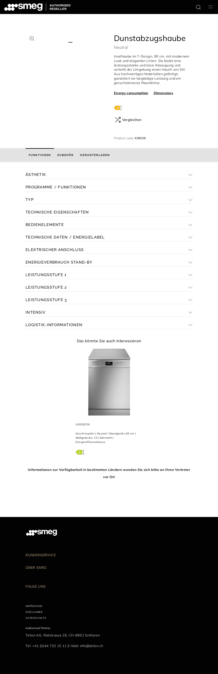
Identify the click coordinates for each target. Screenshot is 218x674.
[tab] (40, 155)
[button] (32, 37)
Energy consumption (131, 93)
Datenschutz (36, 617)
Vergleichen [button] (128, 120)
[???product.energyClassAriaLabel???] (118, 107)
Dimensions (163, 93)
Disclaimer (34, 612)
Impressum (34, 606)
